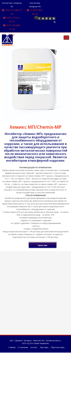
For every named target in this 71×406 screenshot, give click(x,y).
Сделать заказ (42, 245)
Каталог (33, 347)
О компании (23, 347)
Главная (11, 347)
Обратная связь (58, 347)
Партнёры (44, 347)
